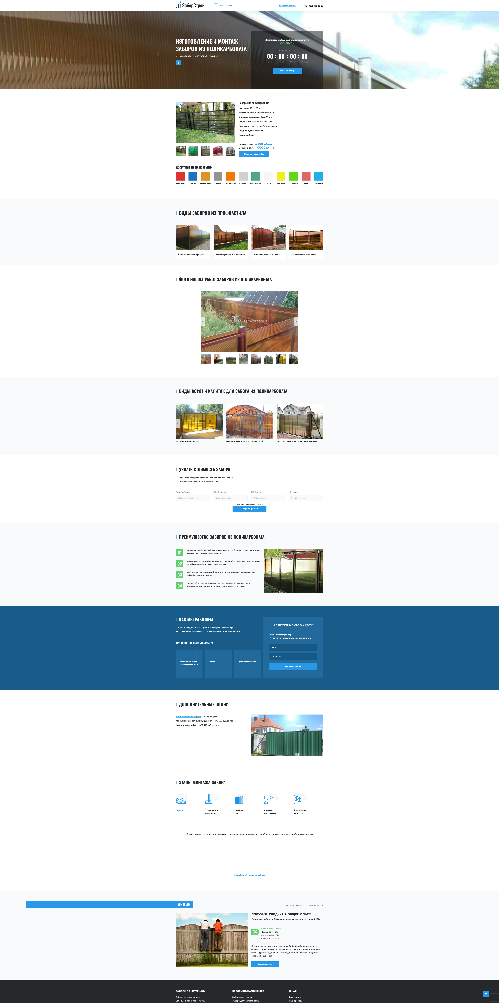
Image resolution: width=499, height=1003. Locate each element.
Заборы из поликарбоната (189, 976)
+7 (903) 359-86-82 (313, 5)
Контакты (293, 976)
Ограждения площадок (243, 968)
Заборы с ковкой (184, 979)
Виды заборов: (183, 494)
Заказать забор (287, 71)
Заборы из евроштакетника (189, 968)
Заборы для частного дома (245, 964)
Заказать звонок (293, 671)
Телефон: (294, 494)
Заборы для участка (242, 961)
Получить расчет (249, 516)
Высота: (258, 494)
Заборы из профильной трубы (190, 964)
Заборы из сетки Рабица (188, 972)
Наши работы (295, 964)
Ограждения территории (244, 972)
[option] (249, 130)
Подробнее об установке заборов (249, 836)
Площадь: (222, 494)
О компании (295, 961)
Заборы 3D (181, 983)
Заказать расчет (269, 925)
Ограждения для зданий (244, 976)
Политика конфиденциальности (249, 508)
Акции (292, 972)
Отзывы (293, 968)
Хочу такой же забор (256, 155)
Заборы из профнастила (188, 961)
